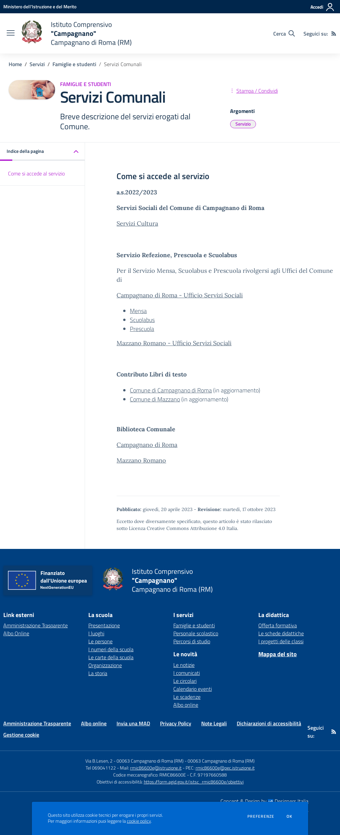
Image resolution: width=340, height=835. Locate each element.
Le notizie (184, 665)
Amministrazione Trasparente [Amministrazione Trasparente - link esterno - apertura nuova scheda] (35, 625)
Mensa (138, 310)
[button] (42, 152)
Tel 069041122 (101, 767)
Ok (290, 816)
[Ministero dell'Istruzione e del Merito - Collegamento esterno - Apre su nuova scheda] (39, 6)
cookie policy (139, 821)
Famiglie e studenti (74, 64)
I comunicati (186, 673)
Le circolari (185, 681)
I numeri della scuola (110, 649)
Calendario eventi (192, 689)
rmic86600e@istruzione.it (156, 767)
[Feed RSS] (334, 34)
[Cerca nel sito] (284, 33)
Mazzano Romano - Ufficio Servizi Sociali (174, 343)
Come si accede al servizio (36, 173)
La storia (97, 673)
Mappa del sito (277, 654)
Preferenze (260, 816)
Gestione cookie (21, 735)
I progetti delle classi (280, 641)
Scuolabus (142, 319)
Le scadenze (187, 697)
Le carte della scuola (110, 657)
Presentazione (104, 625)
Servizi (37, 64)
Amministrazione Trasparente (37, 723)
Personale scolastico (195, 633)
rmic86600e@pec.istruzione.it (225, 767)
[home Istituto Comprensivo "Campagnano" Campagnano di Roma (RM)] (76, 33)
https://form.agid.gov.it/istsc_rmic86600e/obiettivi (194, 781)
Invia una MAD (133, 723)
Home (15, 64)
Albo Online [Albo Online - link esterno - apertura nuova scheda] (16, 633)
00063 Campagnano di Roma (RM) (221, 760)
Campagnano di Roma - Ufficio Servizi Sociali (180, 295)
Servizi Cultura (137, 223)
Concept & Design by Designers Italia (264, 801)
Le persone (100, 641)
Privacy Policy (175, 723)
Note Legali (214, 723)
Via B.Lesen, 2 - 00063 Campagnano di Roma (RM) (134, 760)
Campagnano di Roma (147, 445)
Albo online (185, 705)
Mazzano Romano (141, 460)
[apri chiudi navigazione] (11, 34)
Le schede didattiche (281, 633)
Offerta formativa (277, 625)
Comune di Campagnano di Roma (171, 390)
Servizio (243, 123)
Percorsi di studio (191, 641)
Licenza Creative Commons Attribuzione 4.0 (177, 528)
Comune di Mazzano (155, 399)
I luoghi (96, 633)
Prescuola (142, 328)
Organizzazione (105, 665)
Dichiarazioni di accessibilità (269, 723)
